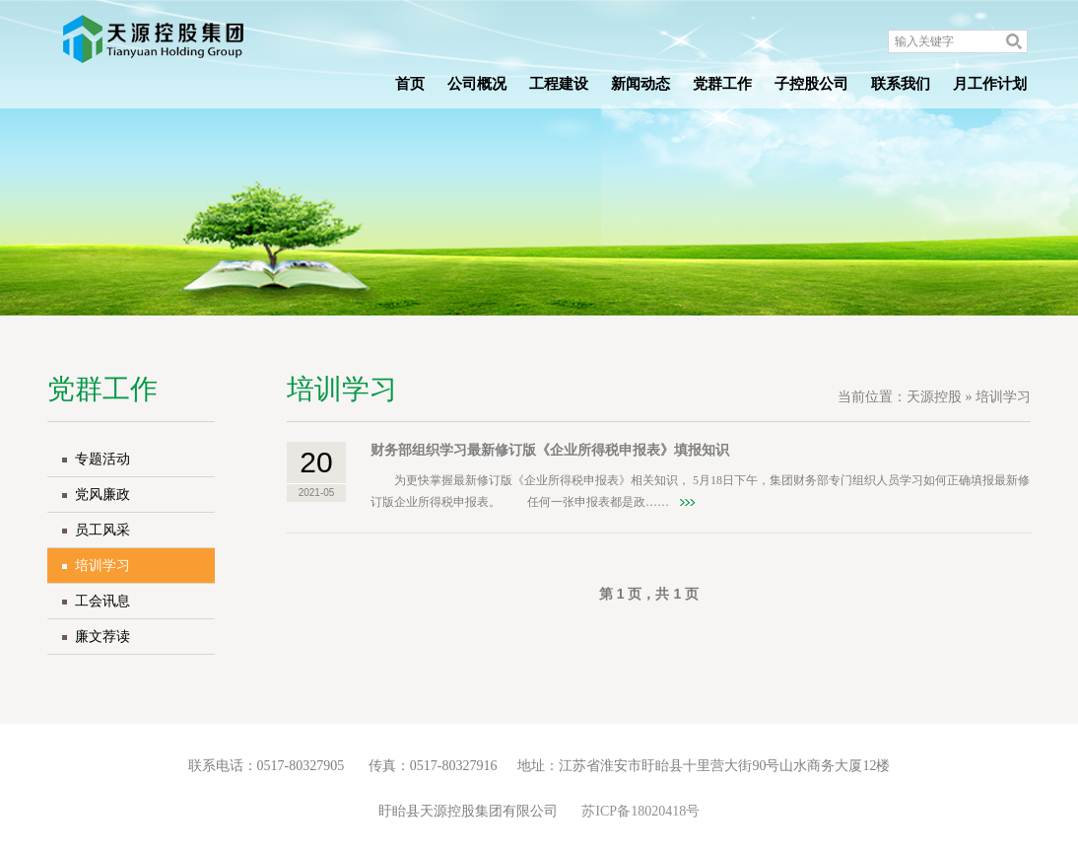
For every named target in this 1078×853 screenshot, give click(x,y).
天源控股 (934, 397)
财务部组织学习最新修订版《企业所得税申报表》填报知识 (550, 450)
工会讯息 (102, 601)
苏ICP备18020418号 (640, 811)
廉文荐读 (102, 636)
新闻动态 (640, 84)
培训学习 (102, 565)
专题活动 (102, 459)
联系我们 (900, 84)
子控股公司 (811, 84)
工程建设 (558, 84)
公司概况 (476, 84)
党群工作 (722, 84)
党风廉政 (102, 494)
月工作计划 (990, 84)
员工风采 (102, 530)
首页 (410, 84)
